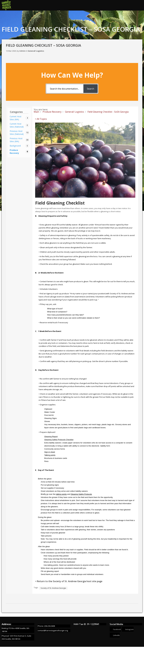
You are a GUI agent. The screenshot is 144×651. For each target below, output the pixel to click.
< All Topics (41, 118)
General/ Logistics (36, 51)
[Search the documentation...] (64, 88)
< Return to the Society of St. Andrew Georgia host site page (68, 581)
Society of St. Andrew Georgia (53, 588)
